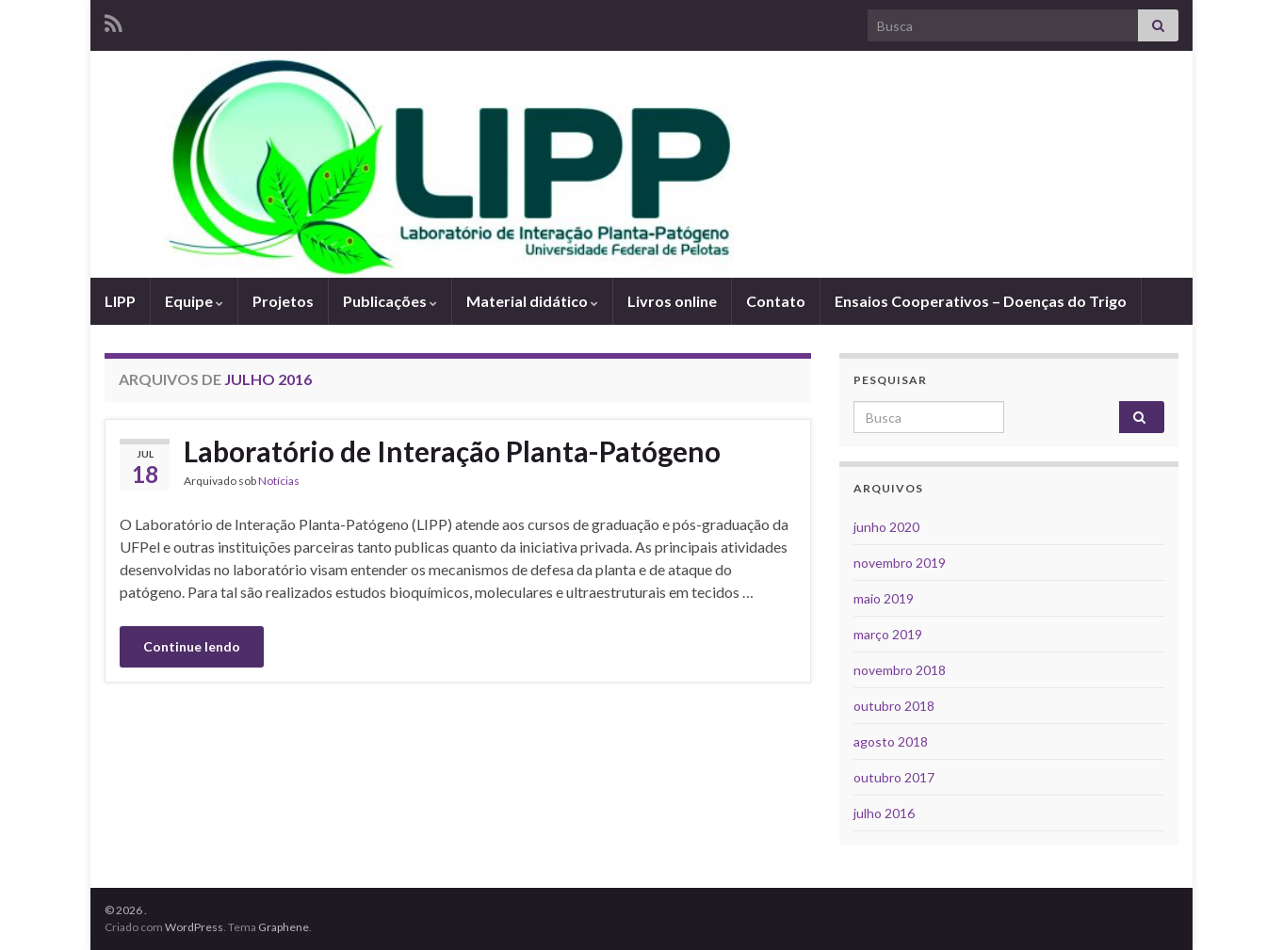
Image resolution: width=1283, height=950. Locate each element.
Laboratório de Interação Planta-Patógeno (452, 451)
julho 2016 (884, 813)
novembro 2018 (899, 670)
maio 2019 (883, 598)
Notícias (279, 481)
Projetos (283, 301)
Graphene (283, 927)
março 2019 (887, 634)
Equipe (194, 301)
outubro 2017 (893, 777)
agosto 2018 (890, 741)
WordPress (194, 927)
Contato (775, 301)
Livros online (672, 301)
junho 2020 (886, 527)
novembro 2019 (899, 563)
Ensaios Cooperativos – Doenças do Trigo (981, 301)
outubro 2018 (893, 706)
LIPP (120, 301)
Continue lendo (191, 646)
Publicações (390, 301)
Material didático (532, 301)
